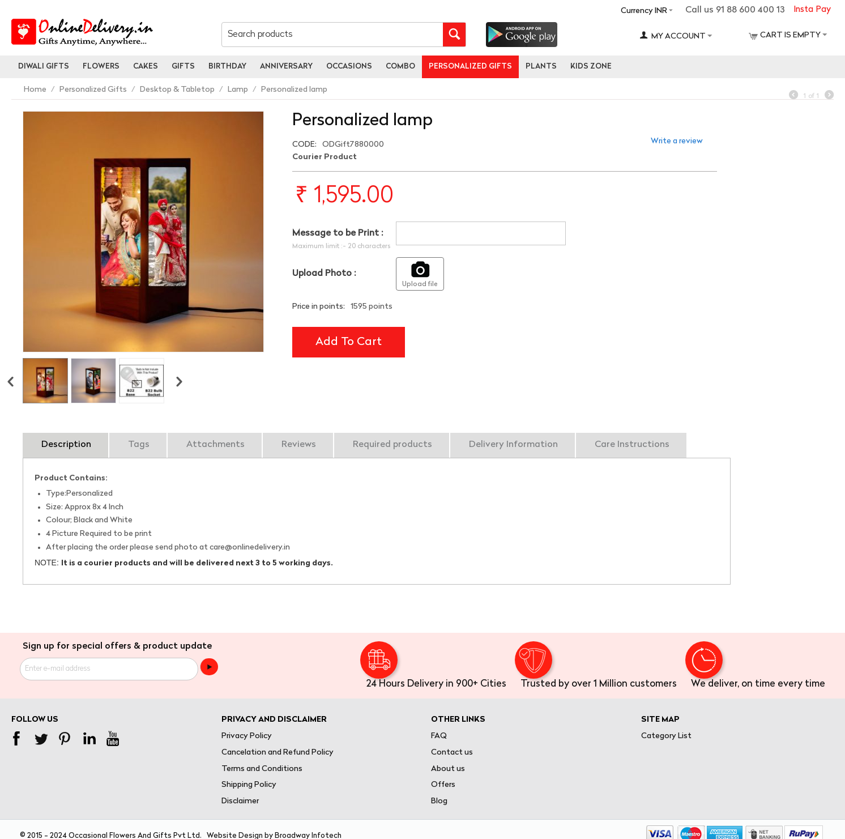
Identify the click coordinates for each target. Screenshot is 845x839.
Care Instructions (632, 444)
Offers (443, 785)
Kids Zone (591, 66)
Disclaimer (240, 801)
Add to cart (348, 342)
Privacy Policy (246, 736)
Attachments (215, 444)
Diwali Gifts (43, 66)
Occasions (349, 66)
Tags (139, 444)
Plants (541, 66)
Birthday (227, 66)
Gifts (183, 66)
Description (66, 444)
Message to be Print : (337, 233)
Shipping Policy (248, 785)
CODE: (304, 144)
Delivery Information (513, 444)
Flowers (101, 66)
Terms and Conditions (261, 769)
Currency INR (644, 11)
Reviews (298, 444)
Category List (666, 736)
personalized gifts (470, 66)
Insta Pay (812, 10)
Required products (392, 444)
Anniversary (286, 66)
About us (448, 769)
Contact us (452, 752)
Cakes (145, 66)
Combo (400, 66)
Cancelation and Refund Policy (277, 752)
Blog (439, 801)
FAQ (439, 736)
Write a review (677, 141)
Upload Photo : (324, 273)
